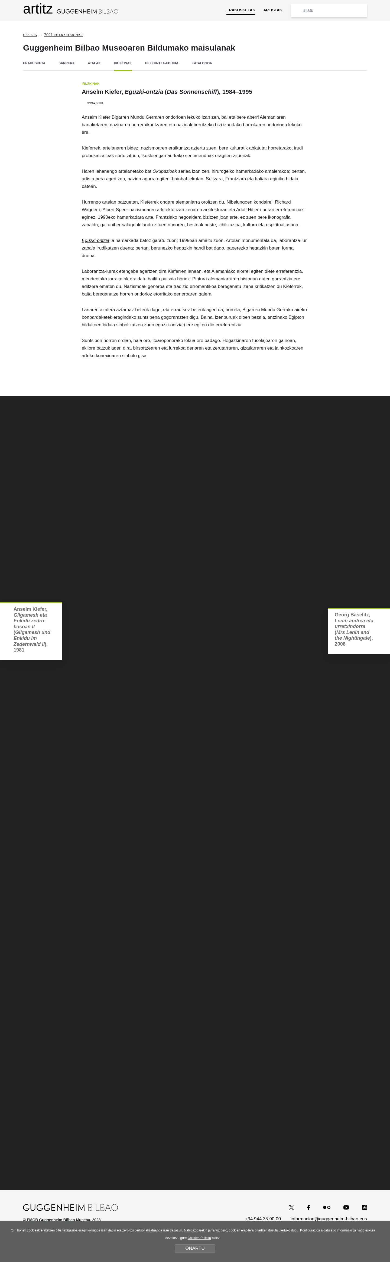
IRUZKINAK (123, 63)
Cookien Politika (199, 1238)
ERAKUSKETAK (240, 10)
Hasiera (30, 35)
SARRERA (66, 63)
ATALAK (94, 63)
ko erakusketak (63, 35)
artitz (70, 8)
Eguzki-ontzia (95, 239)
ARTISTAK (272, 10)
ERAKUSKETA (34, 63)
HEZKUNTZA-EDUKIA (161, 63)
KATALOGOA (201, 63)
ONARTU (194, 1248)
